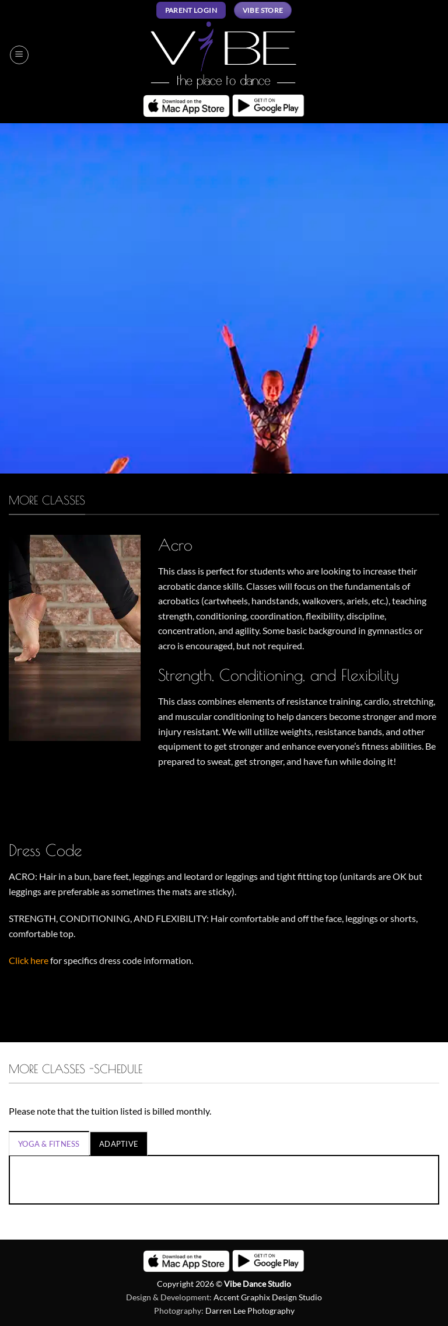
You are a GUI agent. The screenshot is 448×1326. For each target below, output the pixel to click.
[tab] (49, 1143)
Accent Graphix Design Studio (268, 1297)
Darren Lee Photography (250, 1310)
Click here (28, 960)
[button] (19, 55)
